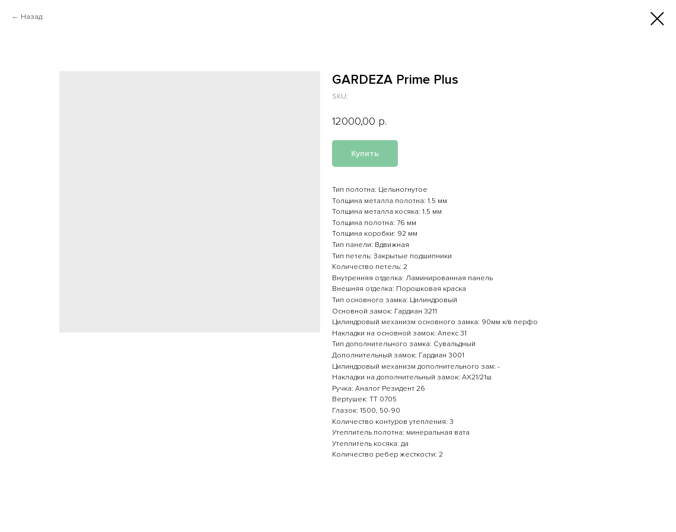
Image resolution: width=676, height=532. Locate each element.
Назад (31, 16)
